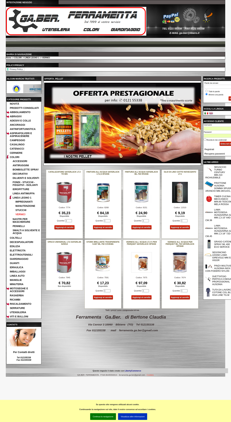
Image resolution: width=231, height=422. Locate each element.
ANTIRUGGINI (21, 165)
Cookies (150, 375)
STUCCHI (20, 210)
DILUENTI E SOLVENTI (26, 178)
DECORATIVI (20, 173)
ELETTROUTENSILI (21, 254)
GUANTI (14, 263)
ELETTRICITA (18, 250)
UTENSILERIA (18, 312)
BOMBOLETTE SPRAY (26, 169)
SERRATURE (17, 308)
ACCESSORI (20, 161)
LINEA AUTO (17, 275)
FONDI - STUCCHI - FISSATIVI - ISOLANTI (25, 183)
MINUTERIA (17, 284)
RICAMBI (15, 299)
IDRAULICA (16, 267)
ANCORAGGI (17, 124)
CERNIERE (16, 152)
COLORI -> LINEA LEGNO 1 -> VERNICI (32, 58)
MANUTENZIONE (25, 206)
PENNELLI (19, 226)
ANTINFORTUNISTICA (23, 129)
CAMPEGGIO (17, 140)
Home (8, 58)
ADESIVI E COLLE (20, 120)
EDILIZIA (15, 246)
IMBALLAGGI (17, 271)
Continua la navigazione (103, 417)
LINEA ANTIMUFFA (24, 193)
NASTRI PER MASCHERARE (21, 220)
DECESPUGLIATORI (21, 242)
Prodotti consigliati (24, 108)
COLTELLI (16, 237)
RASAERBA (17, 295)
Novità (14, 103)
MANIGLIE (16, 280)
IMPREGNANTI (24, 201)
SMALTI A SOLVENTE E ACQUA (26, 232)
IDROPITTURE (21, 189)
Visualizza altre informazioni (133, 417)
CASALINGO (17, 144)
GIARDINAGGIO (19, 259)
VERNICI (20, 214)
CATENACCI (17, 148)
